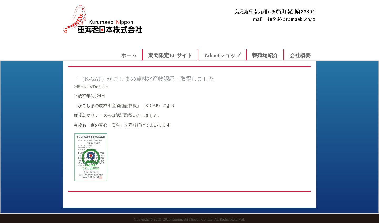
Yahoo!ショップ (222, 55)
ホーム (129, 55)
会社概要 (300, 55)
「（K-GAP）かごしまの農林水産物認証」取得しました (144, 79)
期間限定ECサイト (170, 55)
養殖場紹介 (265, 55)
